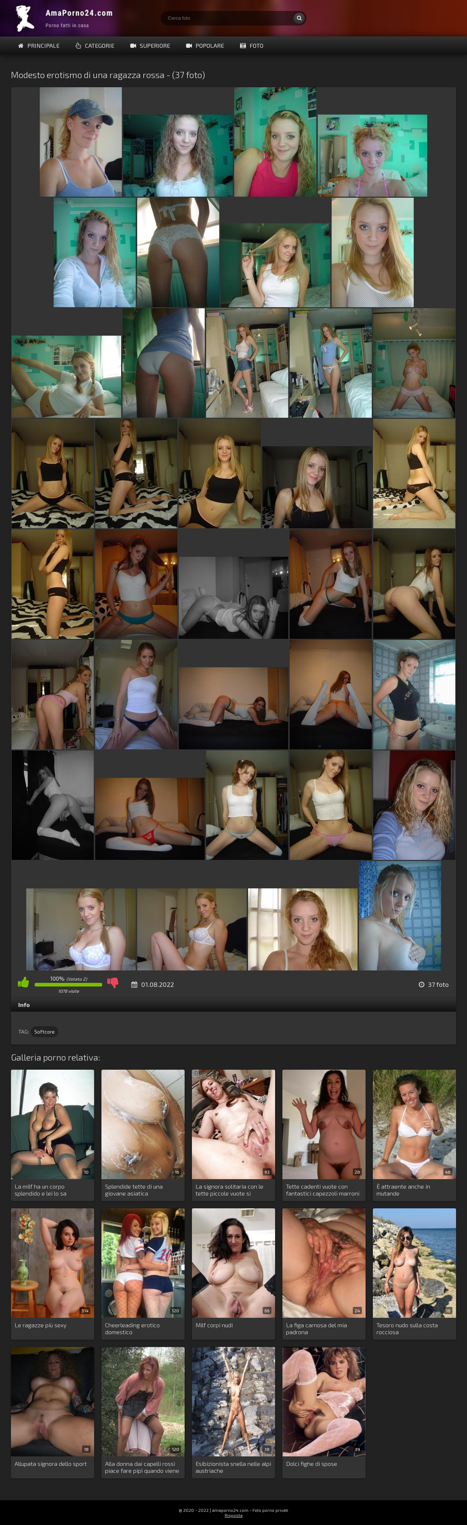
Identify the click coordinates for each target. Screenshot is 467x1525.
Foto (251, 45)
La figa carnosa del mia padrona (316, 1328)
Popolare (205, 45)
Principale (38, 45)
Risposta (234, 1515)
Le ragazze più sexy (40, 1324)
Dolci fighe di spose (311, 1463)
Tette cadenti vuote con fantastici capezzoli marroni (322, 1190)
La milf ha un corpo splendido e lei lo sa (40, 1190)
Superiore (150, 45)
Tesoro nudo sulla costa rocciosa (407, 1328)
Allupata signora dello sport (51, 1463)
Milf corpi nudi (214, 1324)
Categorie (95, 45)
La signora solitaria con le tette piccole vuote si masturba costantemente (229, 1190)
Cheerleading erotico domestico (132, 1328)
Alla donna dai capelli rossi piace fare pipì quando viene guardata (142, 1467)
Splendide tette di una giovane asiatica (134, 1190)
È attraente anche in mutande (403, 1190)
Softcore (44, 1031)
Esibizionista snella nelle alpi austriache (233, 1467)
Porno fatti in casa (65, 18)
